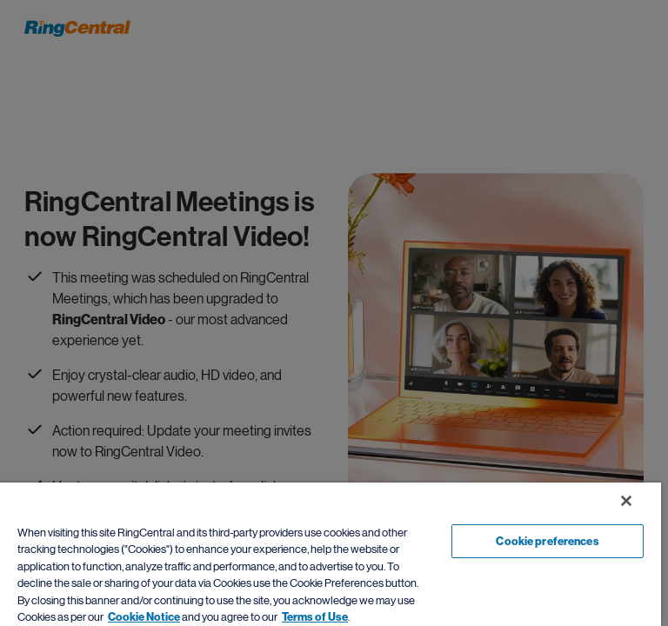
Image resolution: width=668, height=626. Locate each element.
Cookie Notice (144, 616)
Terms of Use (315, 616)
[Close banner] (626, 501)
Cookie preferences (547, 541)
